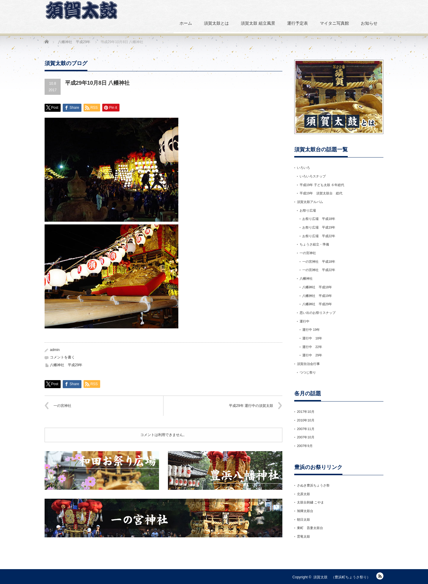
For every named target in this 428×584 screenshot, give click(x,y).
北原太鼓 (303, 494)
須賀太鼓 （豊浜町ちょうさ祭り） (341, 577)
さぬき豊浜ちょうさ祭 (313, 485)
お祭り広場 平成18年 (318, 219)
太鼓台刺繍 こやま (310, 502)
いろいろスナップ (313, 176)
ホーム (186, 23)
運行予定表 (297, 23)
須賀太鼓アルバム (310, 202)
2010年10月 (305, 420)
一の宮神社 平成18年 (318, 261)
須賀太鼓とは (216, 23)
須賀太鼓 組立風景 (258, 23)
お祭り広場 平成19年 (318, 227)
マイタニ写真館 (334, 23)
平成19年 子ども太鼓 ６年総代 (322, 185)
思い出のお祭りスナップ (319, 312)
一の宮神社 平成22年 (318, 270)
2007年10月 (305, 437)
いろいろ (303, 167)
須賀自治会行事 (308, 364)
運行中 (304, 321)
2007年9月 (305, 446)
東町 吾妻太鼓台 (310, 528)
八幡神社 (306, 278)
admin (55, 350)
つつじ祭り (308, 372)
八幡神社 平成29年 (66, 365)
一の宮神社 (62, 406)
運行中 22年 (312, 347)
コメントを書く (62, 357)
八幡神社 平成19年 (317, 295)
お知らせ (369, 23)
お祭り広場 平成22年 (318, 236)
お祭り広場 (308, 210)
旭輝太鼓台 (305, 511)
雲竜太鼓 (303, 536)
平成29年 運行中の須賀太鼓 (251, 406)
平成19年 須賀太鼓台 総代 (321, 193)
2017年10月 (305, 411)
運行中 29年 (312, 355)
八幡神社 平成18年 (317, 287)
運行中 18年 (312, 338)
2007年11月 (305, 429)
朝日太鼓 (303, 519)
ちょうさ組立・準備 (314, 244)
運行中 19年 (311, 329)
